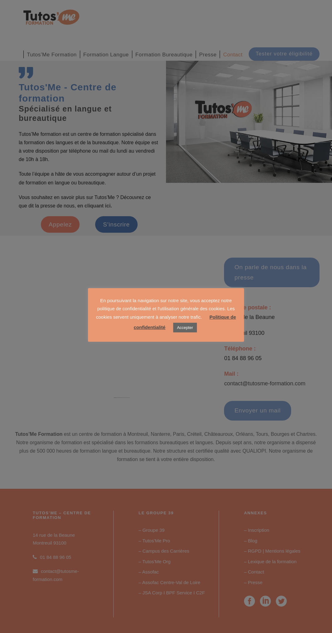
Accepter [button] (185, 327)
